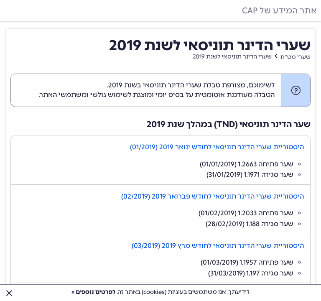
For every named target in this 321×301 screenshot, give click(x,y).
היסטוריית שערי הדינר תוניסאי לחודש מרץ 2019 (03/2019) (218, 246)
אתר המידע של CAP (279, 10)
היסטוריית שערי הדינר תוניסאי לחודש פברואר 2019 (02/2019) (212, 196)
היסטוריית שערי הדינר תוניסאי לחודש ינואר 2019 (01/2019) (217, 147)
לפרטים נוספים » (93, 292)
